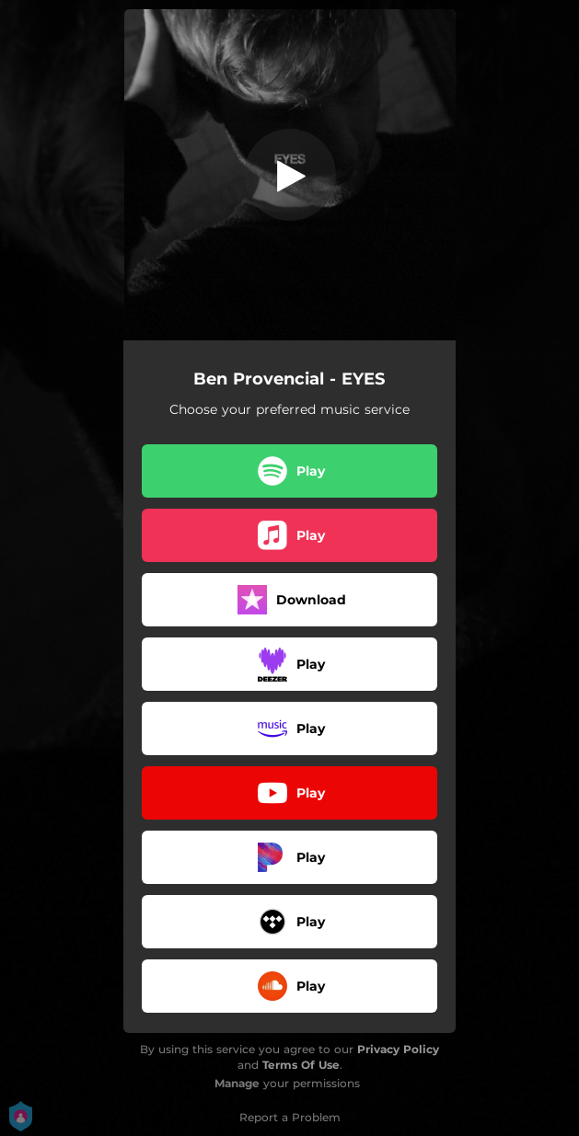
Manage (237, 1083)
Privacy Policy (398, 1049)
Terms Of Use (301, 1065)
